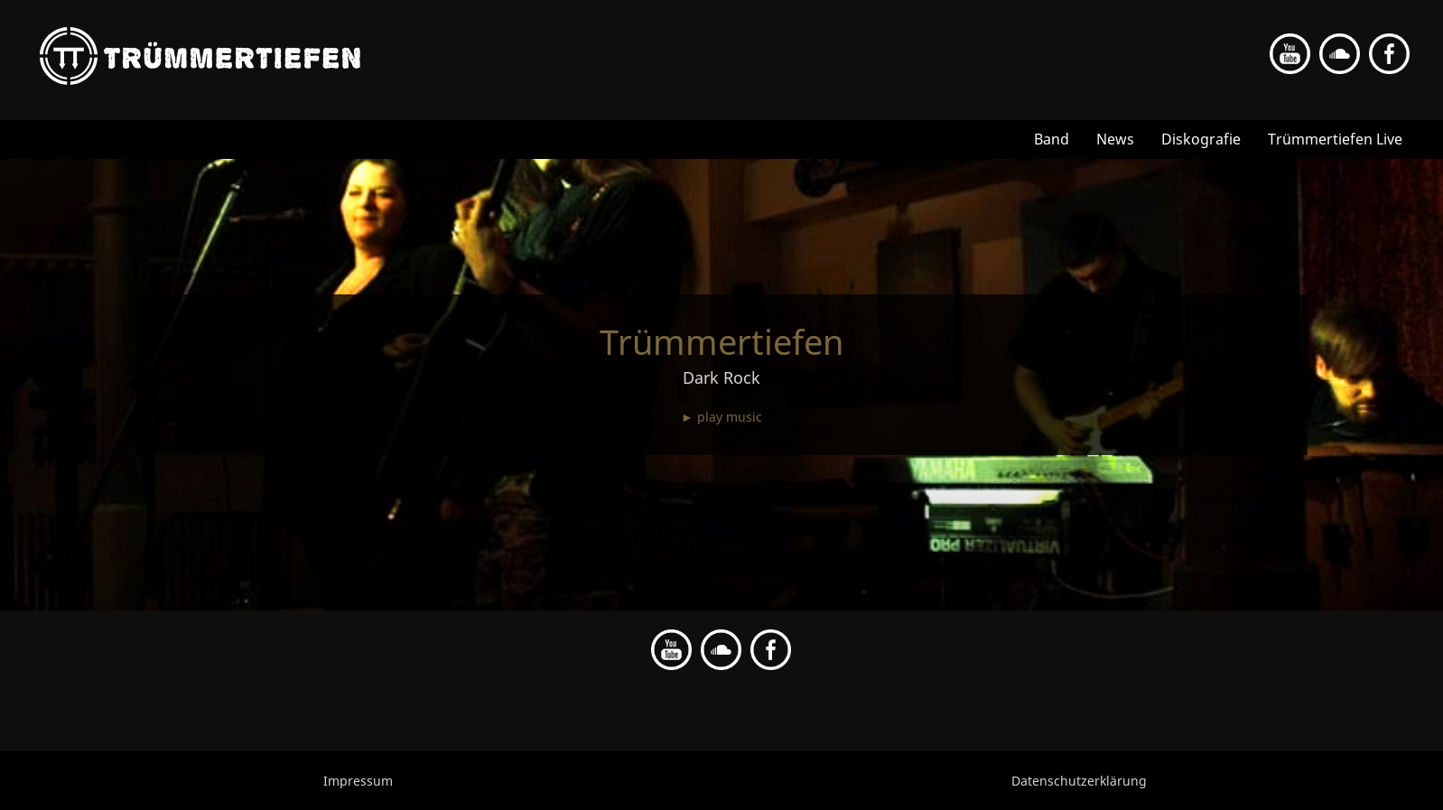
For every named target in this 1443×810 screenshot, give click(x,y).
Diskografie (1201, 139)
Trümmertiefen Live (1335, 139)
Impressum (358, 780)
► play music (721, 416)
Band (1051, 139)
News (1115, 139)
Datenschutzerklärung (1079, 780)
